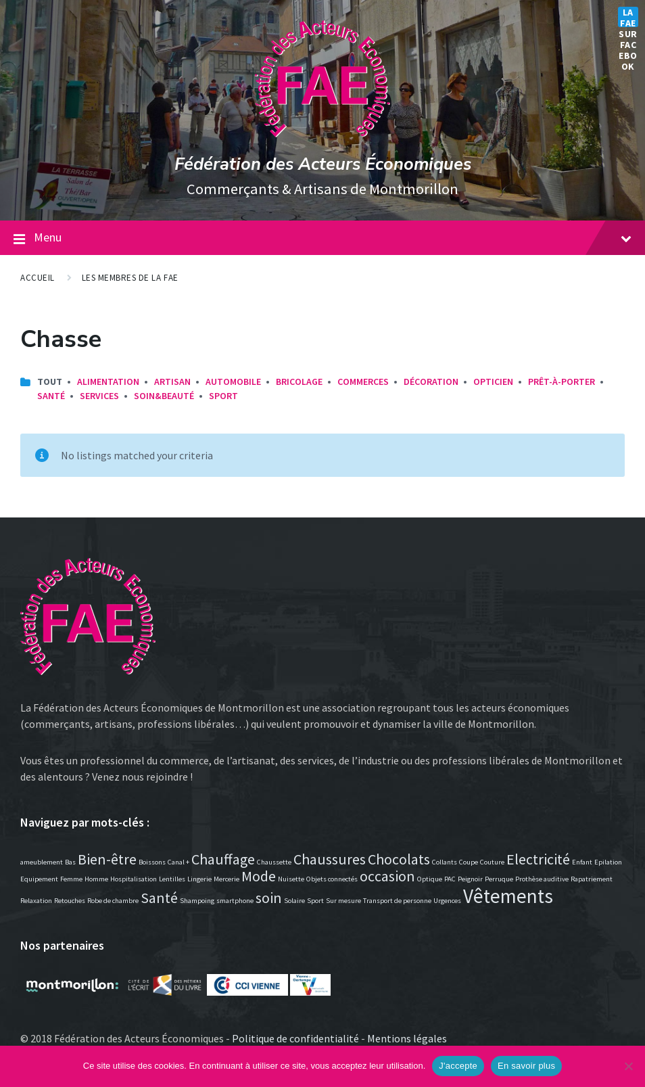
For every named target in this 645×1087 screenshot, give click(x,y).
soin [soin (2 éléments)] (269, 897)
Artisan (172, 381)
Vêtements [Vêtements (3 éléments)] (508, 895)
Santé (51, 396)
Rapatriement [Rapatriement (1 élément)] (592, 879)
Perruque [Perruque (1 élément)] (499, 879)
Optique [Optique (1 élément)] (429, 879)
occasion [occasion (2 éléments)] (387, 875)
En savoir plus (526, 1066)
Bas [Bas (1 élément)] (70, 862)
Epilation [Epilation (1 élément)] (608, 862)
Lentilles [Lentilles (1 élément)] (172, 879)
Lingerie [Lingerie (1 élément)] (199, 879)
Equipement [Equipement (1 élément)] (39, 879)
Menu (332, 237)
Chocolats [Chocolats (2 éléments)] (399, 859)
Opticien (493, 381)
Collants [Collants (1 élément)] (444, 862)
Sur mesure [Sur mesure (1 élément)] (343, 900)
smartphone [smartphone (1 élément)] (235, 900)
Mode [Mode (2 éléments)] (258, 875)
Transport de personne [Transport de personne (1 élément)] (397, 900)
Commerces (363, 381)
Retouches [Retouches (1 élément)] (69, 900)
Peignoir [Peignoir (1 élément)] (470, 879)
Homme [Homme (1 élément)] (96, 879)
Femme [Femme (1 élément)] (71, 879)
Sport (223, 396)
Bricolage (299, 381)
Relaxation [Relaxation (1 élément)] (36, 900)
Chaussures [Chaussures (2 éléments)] (329, 859)
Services (99, 396)
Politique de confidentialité (295, 1038)
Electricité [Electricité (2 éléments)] (538, 859)
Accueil (37, 277)
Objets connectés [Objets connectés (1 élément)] (332, 879)
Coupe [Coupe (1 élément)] (468, 862)
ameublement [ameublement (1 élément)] (41, 862)
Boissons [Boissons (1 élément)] (152, 862)
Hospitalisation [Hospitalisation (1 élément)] (133, 879)
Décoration (431, 381)
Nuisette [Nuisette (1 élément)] (291, 879)
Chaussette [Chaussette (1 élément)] (274, 862)
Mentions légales (407, 1038)
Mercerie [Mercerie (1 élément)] (226, 879)
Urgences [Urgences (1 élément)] (447, 900)
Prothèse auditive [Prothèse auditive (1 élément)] (542, 879)
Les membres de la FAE (130, 277)
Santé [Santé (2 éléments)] (159, 897)
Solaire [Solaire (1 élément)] (294, 900)
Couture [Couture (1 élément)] (492, 862)
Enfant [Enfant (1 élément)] (582, 862)
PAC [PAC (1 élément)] (450, 879)
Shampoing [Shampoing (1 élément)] (197, 900)
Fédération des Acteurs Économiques (322, 164)
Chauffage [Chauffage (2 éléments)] (223, 859)
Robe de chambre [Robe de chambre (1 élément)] (113, 900)
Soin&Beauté (164, 396)
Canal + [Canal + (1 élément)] (178, 862)
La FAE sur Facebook (628, 17)
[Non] (628, 1066)
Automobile (233, 381)
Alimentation (108, 381)
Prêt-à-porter (561, 381)
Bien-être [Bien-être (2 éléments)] (107, 859)
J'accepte (458, 1066)
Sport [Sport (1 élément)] (315, 900)
